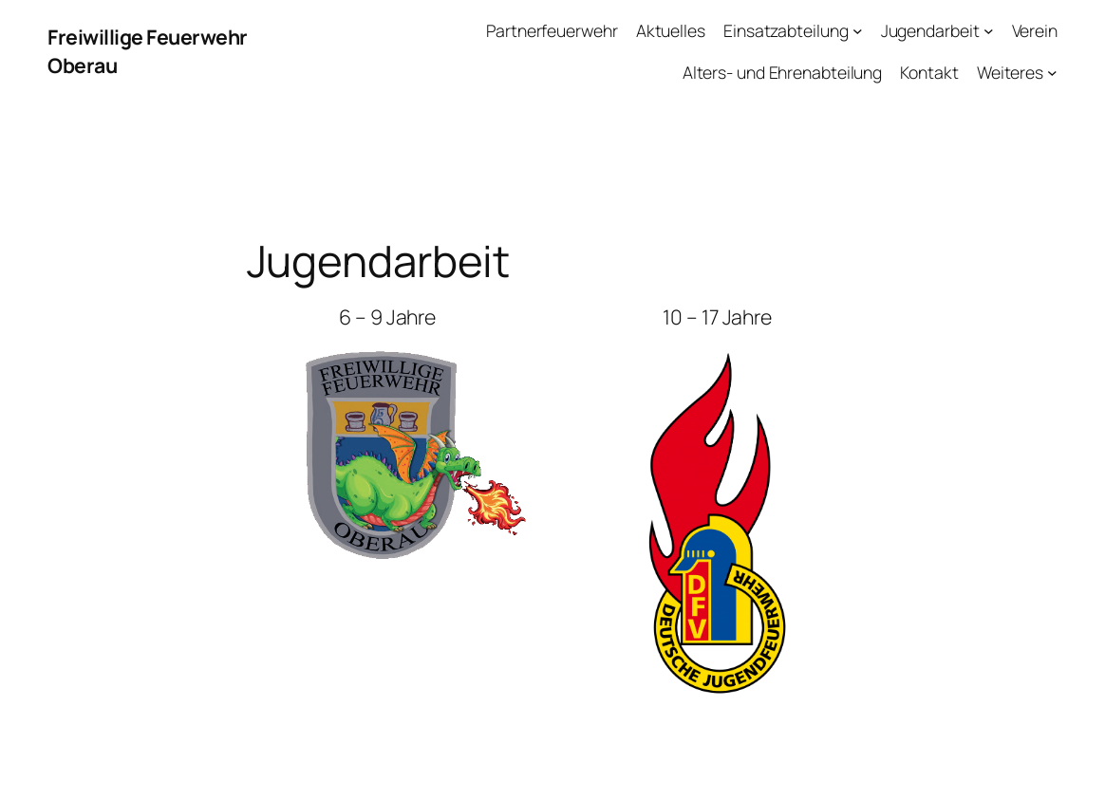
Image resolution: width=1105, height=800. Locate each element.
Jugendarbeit (930, 30)
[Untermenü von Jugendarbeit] (988, 31)
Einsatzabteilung (785, 30)
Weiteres (1010, 72)
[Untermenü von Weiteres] (1052, 72)
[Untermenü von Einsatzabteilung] (857, 31)
